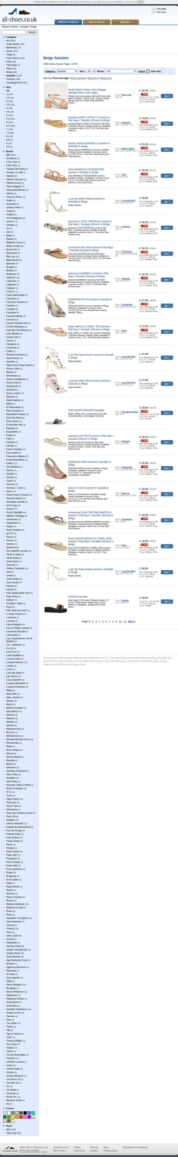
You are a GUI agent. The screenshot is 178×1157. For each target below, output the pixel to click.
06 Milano (11, 158)
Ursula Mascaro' (15, 1075)
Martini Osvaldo (14, 707)
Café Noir (11, 281)
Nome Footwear (14, 788)
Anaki (9, 200)
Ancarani (11, 204)
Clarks (9, 340)
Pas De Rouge (14, 830)
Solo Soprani (13, 977)
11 (125, 621)
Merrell (10, 725)
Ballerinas (11, 47)
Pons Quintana (14, 869)
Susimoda (11, 1005)
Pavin (9, 844)
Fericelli (10, 442)
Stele (9, 981)
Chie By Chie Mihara (17, 330)
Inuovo (9, 540)
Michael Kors (13, 735)
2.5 (8, 97)
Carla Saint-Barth (15, 295)
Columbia (11, 347)
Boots (9, 51)
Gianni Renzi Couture (17, 494)
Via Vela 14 (12, 1082)
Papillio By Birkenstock (18, 827)
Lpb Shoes (12, 676)
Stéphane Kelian (15, 998)
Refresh (10, 893)
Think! (9, 1026)
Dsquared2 (12, 386)
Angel (9, 211)
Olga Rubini (12, 799)
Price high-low (78, 78)
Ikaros (9, 536)
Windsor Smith (14, 1100)
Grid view (161, 12)
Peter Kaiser (13, 851)
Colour (10, 1108)
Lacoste (10, 621)
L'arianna (11, 617)
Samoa (10, 925)
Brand (9, 151)
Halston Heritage (15, 515)
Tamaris (10, 1016)
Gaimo (9, 470)
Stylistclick (11, 995)
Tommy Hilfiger (14, 1040)
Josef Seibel (12, 578)
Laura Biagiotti (14, 624)
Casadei (10, 309)
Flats (8, 61)
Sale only (11, 1133)
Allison (9, 193)
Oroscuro (11, 802)
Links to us (79, 1150)
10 (120, 621)
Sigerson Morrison (16, 967)
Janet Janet (12, 557)
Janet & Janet (13, 554)
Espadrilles (12, 431)
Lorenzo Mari (13, 658)
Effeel (9, 403)
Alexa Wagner (13, 186)
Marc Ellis (11, 693)
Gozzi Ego (11, 505)
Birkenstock (12, 260)
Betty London (13, 246)
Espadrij (10, 428)
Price (9, 1126)
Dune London (13, 393)
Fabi (8, 438)
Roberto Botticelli (15, 904)
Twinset (10, 1058)
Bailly (9, 235)
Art (7, 228)
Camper (10, 288)
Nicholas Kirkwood (16, 770)
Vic (8, 1086)
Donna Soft (12, 382)
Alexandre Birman (15, 189)
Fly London (12, 452)
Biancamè (11, 253)
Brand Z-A (106, 78)
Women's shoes (61, 1147)
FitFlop (10, 445)
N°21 (9, 792)
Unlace (10, 1072)
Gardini (10, 473)
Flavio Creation (14, 449)
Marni (9, 704)
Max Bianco (12, 711)
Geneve (10, 484)
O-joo (9, 795)
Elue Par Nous (14, 417)
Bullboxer (11, 274)
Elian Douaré (13, 410)
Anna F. (10, 221)
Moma (9, 753)
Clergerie (11, 344)
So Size (10, 974)
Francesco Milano (15, 456)
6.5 (8, 125)
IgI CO (9, 533)
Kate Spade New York (18, 593)
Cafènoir (10, 277)
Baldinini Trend (14, 242)
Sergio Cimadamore (17, 949)
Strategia (11, 988)
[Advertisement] (56, 41)
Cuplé (9, 351)
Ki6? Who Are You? (16, 610)
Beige (34, 26)
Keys (9, 607)
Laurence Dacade (15, 631)
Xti (7, 1103)
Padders (10, 820)
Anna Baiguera (14, 218)
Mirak (9, 746)
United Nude (13, 1068)
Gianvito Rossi (14, 498)
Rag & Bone (12, 886)
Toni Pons (11, 1044)
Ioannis (10, 543)
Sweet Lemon (13, 1012)
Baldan (10, 239)
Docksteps (12, 375)
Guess (9, 508)
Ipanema (11, 547)
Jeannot (10, 564)
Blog (106, 1147)
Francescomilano (15, 459)
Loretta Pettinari (14, 662)
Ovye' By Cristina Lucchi (19, 813)
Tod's (9, 1037)
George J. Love (14, 487)
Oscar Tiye (12, 806)
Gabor (9, 463)
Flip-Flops (11, 65)
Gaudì (9, 480)
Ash (8, 232)
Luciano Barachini (15, 683)
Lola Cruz (11, 651)
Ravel (9, 890)
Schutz (10, 939)
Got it (140, 2)
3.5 (8, 104)
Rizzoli (9, 900)
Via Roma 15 (13, 1079)
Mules (9, 72)
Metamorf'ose (13, 728)
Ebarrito (10, 396)
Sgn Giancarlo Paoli (16, 960)
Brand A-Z (93, 78)
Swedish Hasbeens (16, 1009)
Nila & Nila (12, 774)
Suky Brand (12, 1002)
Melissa (10, 714)
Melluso (10, 718)
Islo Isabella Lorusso (17, 550)
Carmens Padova (15, 302)
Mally (9, 690)
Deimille (10, 361)
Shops (77, 1147)
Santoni (10, 928)
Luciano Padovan (15, 686)
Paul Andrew (13, 837)
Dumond (10, 389)
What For (11, 1096)
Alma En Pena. (14, 197)
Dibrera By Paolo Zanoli (19, 365)
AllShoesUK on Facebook (135, 1147)
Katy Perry (12, 596)
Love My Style (13, 672)
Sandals (24, 26)
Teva (8, 1019)
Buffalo (10, 270)
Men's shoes (59, 1150)
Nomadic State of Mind (18, 785)
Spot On (126, 493)
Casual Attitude (14, 316)
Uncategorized (14, 82)
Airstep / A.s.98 (14, 172)
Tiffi (8, 1030)
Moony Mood (13, 756)
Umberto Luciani (15, 1061)
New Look (126, 95)
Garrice (10, 477)
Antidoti (10, 225)
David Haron (13, 358)
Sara (8, 932)
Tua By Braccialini (15, 1054)
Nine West (11, 781)
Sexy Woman (13, 956)
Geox (9, 491)
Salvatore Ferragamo (17, 918)
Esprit (9, 435)
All (7, 40)
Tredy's (10, 1047)
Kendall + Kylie (14, 603)
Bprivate (10, 263)
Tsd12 (9, 1051)
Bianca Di (11, 249)
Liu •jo (9, 648)
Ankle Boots (12, 44)
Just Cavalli (12, 582)
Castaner (11, 312)
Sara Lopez (12, 935)
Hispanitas (12, 522)
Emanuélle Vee (14, 424)
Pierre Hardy (13, 862)
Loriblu (9, 665)
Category (11, 37)
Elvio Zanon (12, 421)
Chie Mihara (12, 333)
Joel (8, 571)
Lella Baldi (11, 635)
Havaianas (12, 519)
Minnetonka (12, 742)
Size (8, 87)
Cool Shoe (127, 251)
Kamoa (10, 585)
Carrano (10, 305)
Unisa (9, 1065)
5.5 (8, 118)
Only (124, 174)
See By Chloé (13, 946)
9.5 (8, 146)
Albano (10, 175)
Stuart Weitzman (15, 991)
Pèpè (9, 883)
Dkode (9, 372)
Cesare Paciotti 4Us (16, 323)
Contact (94, 1150)
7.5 (8, 132)
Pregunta (11, 876)
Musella (10, 760)
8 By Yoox (11, 165)
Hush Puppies (13, 529)
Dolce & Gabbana (15, 379)
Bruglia (10, 267)
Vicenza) (10, 1093)
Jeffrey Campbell (15, 568)
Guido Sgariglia (14, 512)
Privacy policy (110, 1150)
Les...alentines (14, 644)
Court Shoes (13, 58)
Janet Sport (12, 561)
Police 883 (12, 865)
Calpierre (11, 284)
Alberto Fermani (14, 179)
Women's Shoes (10, 26)
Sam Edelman (13, 921)
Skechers (11, 970)
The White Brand (130, 412)
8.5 (8, 139)
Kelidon (10, 600)
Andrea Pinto (13, 207)
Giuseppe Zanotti (15, 501)
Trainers (10, 79)
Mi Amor (10, 732)
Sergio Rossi (13, 953)
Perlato (10, 848)
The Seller (11, 1023)
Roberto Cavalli (14, 907)
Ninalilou (10, 777)
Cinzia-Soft (12, 337)
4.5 (8, 111)
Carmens (11, 298)
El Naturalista (13, 407)
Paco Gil (10, 816)
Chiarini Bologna (15, 326)
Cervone (10, 319)
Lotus (9, 669)
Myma (9, 763)
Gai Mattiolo (12, 466)
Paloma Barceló (14, 823)
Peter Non (11, 855)
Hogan (9, 526)
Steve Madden (14, 984)
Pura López (12, 879)
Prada (9, 872)
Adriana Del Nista (15, 168)
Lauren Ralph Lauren (17, 628)
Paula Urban (13, 841)
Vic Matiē (11, 1089)
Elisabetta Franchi (15, 414)
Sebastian (11, 942)
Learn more (130, 2)
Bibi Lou (10, 256)
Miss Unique (13, 749)
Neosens (11, 767)
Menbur (10, 721)
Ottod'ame (11, 809)
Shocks (10, 963)
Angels (10, 214)
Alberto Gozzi (13, 182)
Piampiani (11, 858)
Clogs (9, 54)
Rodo (9, 911)
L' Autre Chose (14, 614)
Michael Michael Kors (17, 739)
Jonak (9, 575)
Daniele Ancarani (15, 354)
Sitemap (94, 1147)
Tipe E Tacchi (13, 1033)
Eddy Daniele (13, 400)
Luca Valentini (13, 679)
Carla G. (10, 291)
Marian (10, 700)
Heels (9, 68)
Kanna (9, 589)
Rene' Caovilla (14, 897)
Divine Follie (12, 368)
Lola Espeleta (13, 655)
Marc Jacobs (13, 697)
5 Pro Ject (11, 161)
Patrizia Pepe (13, 834)
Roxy (9, 914)
